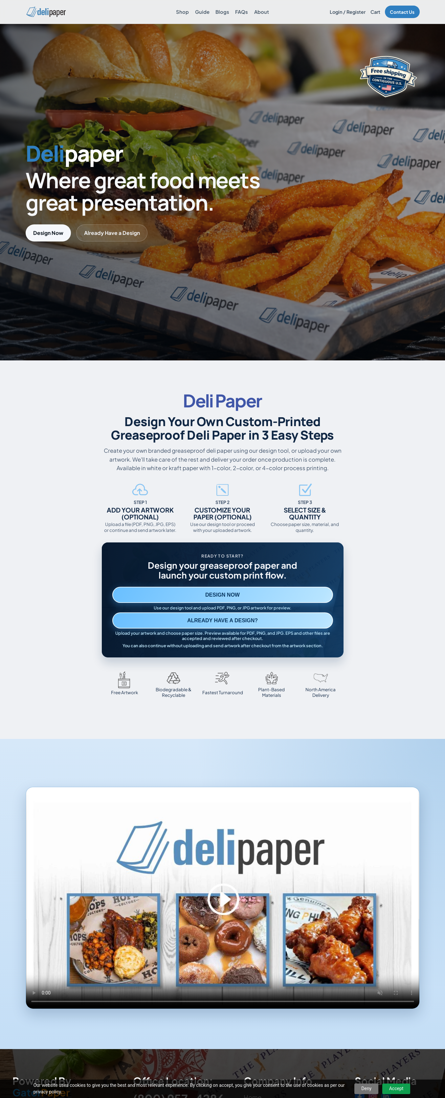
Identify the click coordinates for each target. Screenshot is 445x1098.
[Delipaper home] (46, 12)
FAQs (241, 12)
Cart (375, 12)
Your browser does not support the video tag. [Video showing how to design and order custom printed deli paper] (222, 898)
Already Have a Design (112, 233)
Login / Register (348, 12)
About (261, 12)
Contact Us (402, 12)
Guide (202, 12)
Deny (366, 1088)
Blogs (222, 12)
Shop (182, 12)
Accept (396, 1088)
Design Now (48, 233)
